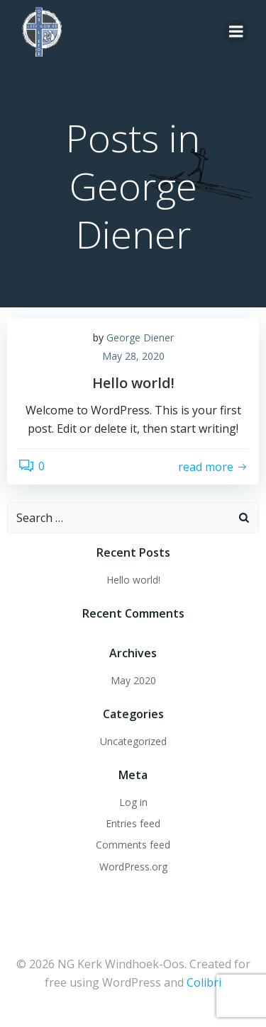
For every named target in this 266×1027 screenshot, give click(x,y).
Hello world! (133, 579)
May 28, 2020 (133, 356)
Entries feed (133, 823)
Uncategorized (133, 741)
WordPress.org (133, 866)
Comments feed (133, 844)
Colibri (204, 982)
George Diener (140, 337)
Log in (133, 802)
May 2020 (133, 680)
